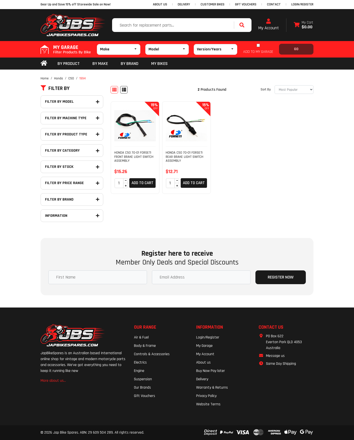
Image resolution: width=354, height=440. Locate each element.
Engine (139, 370)
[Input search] (173, 25)
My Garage (204, 345)
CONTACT (274, 4)
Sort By (266, 89)
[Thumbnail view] (114, 89)
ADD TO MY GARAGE (258, 51)
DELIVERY (184, 4)
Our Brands (142, 387)
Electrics (140, 362)
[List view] (124, 89)
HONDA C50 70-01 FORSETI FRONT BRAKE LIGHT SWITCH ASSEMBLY (133, 156)
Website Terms (208, 404)
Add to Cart (142, 183)
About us (203, 362)
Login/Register (302, 4)
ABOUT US (160, 4)
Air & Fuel (141, 337)
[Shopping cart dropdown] (303, 25)
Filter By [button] (55, 88)
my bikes (159, 63)
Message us (275, 355)
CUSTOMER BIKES (212, 4)
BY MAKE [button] (100, 63)
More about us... (53, 380)
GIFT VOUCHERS (245, 4)
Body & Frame (145, 345)
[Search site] (243, 25)
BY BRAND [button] (129, 63)
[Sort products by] (294, 89)
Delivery (202, 379)
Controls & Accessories (152, 354)
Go (296, 49)
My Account (268, 24)
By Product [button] (69, 63)
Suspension (143, 379)
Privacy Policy (206, 395)
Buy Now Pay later (210, 370)
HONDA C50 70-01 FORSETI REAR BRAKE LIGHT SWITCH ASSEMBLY (184, 156)
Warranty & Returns (212, 387)
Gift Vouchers (144, 395)
